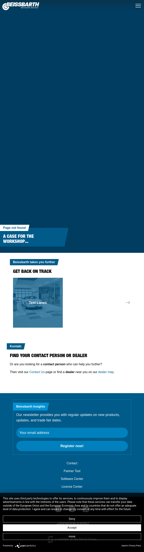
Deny (72, 519)
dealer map (106, 372)
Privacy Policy (135, 546)
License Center (72, 486)
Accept (72, 527)
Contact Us (37, 372)
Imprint (124, 546)
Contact (72, 463)
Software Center (72, 478)
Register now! (72, 446)
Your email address (34, 433)
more (72, 536)
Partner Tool (72, 471)
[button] (127, 302)
